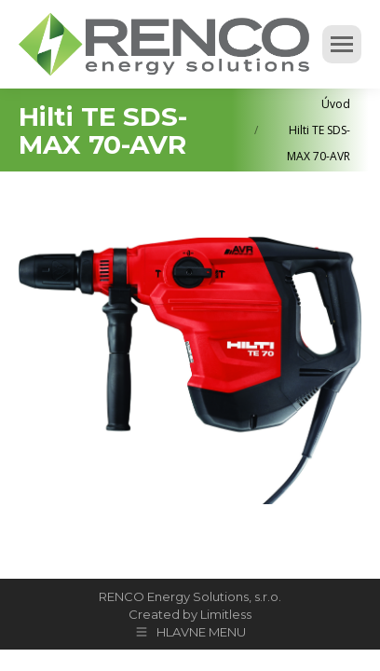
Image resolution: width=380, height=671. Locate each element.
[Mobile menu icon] (341, 44)
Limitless (225, 614)
